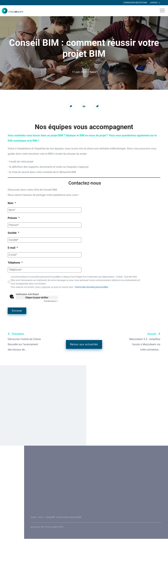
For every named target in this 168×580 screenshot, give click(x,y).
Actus (69, 517)
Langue (155, 2)
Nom (12, 203)
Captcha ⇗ (51, 301)
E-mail (13, 247)
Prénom (14, 218)
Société (13, 232)
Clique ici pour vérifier (36, 297)
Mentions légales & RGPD (80, 527)
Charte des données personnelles (91, 287)
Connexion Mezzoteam (135, 2)
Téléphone (15, 262)
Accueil (64, 517)
